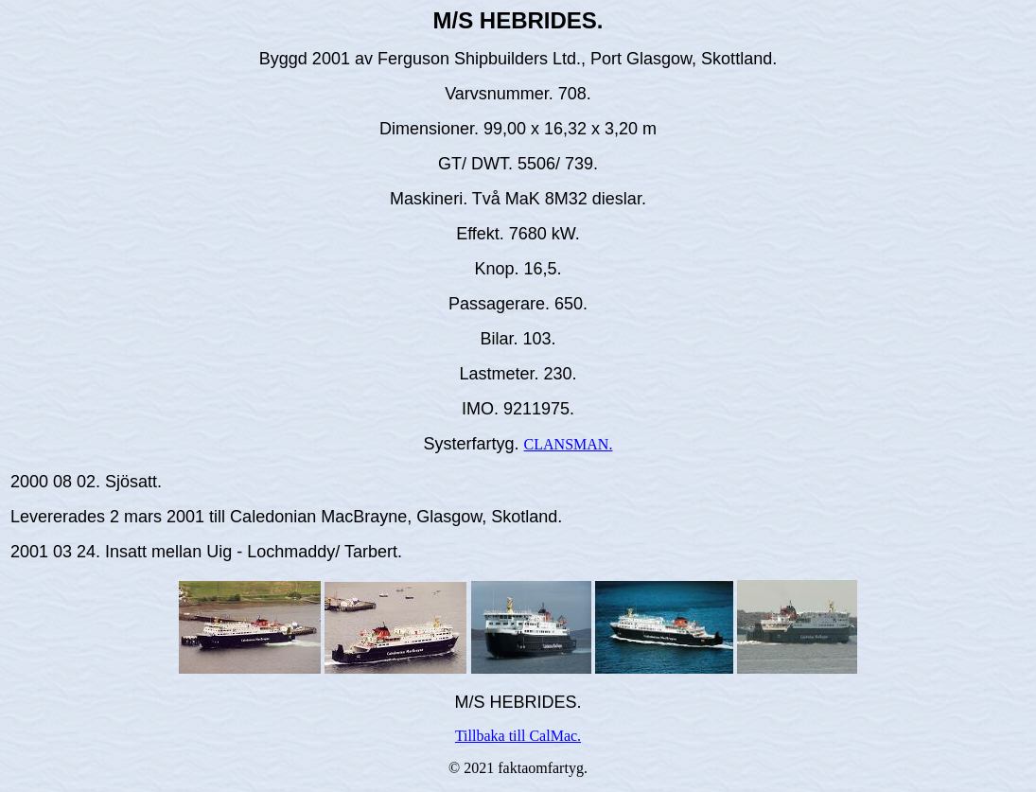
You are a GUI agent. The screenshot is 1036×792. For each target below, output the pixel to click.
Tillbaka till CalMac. (518, 736)
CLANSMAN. (568, 444)
